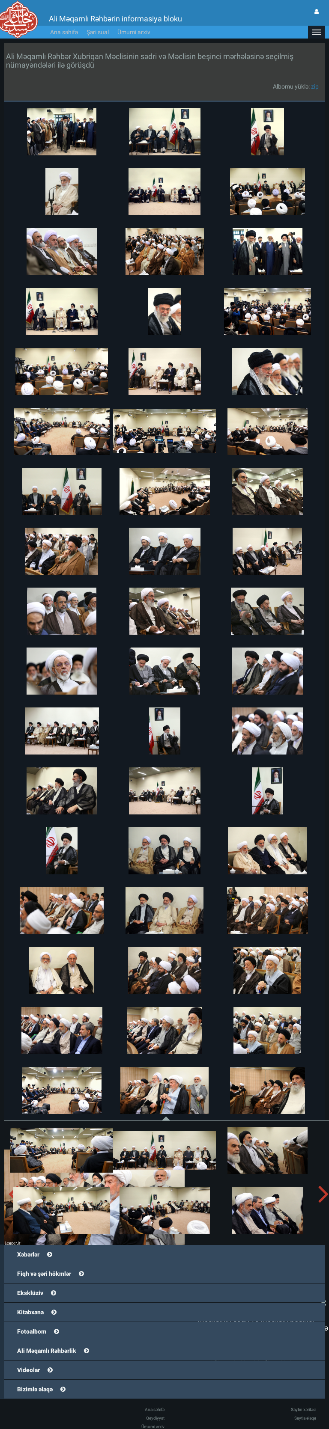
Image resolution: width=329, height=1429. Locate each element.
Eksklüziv (30, 1292)
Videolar (28, 1370)
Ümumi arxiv (133, 32)
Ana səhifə (64, 32)
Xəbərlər (28, 1254)
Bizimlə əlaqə (35, 1389)
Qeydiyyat (155, 1418)
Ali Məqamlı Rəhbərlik (46, 1350)
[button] (316, 32)
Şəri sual (98, 32)
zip (315, 86)
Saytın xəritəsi (303, 1409)
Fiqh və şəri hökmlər (44, 1273)
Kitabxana (30, 1312)
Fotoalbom (31, 1331)
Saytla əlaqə (305, 1418)
